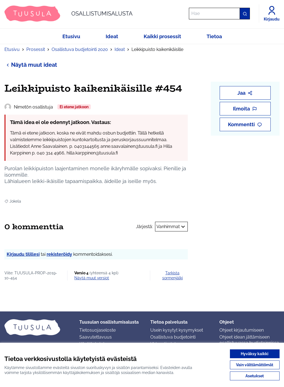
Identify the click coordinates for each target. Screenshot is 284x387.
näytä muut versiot (91, 278)
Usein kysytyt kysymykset (176, 330)
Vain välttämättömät (254, 365)
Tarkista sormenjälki (172, 275)
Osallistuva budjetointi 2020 (80, 49)
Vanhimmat (171, 226)
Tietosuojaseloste (97, 330)
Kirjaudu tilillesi (23, 254)
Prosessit (35, 49)
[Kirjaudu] (272, 13)
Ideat (120, 49)
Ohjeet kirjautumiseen (241, 330)
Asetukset (254, 376)
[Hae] (219, 13)
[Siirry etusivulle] (68, 14)
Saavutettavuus (95, 337)
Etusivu (12, 49)
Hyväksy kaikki (254, 354)
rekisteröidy (59, 254)
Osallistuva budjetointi (173, 337)
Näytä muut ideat (30, 64)
